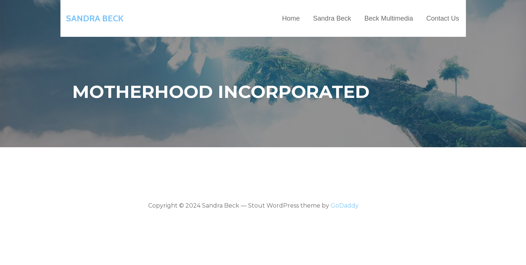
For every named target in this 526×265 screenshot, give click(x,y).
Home (291, 18)
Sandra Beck (94, 18)
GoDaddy (345, 205)
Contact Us (442, 18)
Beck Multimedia (388, 18)
